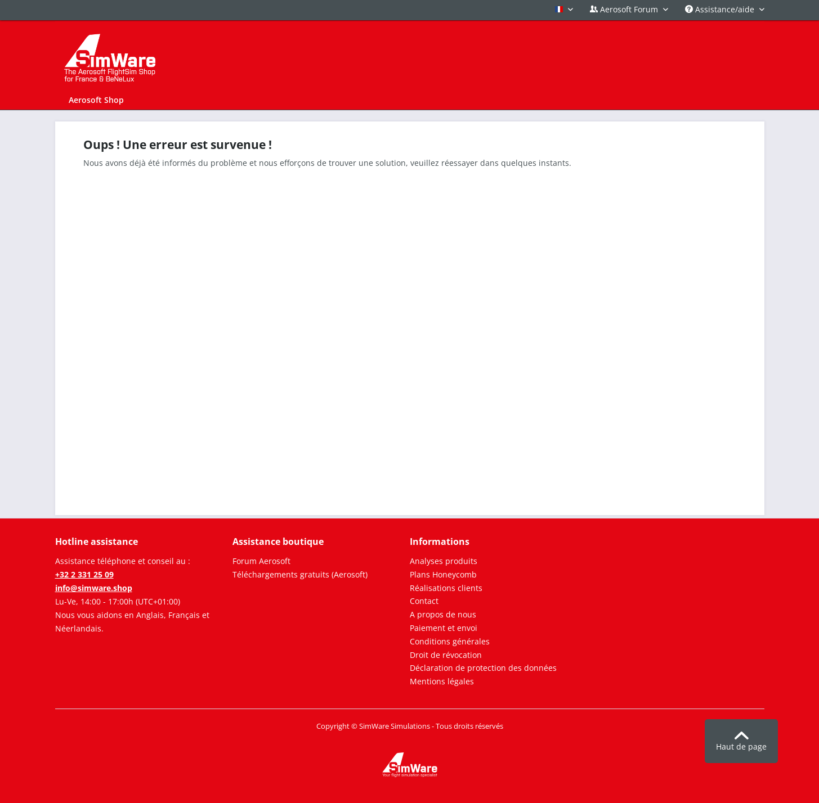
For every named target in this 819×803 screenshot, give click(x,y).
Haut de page (741, 742)
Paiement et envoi (443, 627)
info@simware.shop (93, 588)
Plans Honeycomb (443, 574)
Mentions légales (442, 681)
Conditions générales (450, 641)
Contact (424, 601)
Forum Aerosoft (261, 561)
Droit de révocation (446, 654)
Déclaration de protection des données (483, 667)
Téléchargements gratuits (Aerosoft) (300, 574)
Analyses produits (443, 561)
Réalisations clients (446, 588)
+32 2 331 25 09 (84, 574)
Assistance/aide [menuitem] (721, 9)
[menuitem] (96, 100)
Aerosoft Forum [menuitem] (625, 9)
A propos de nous (443, 614)
